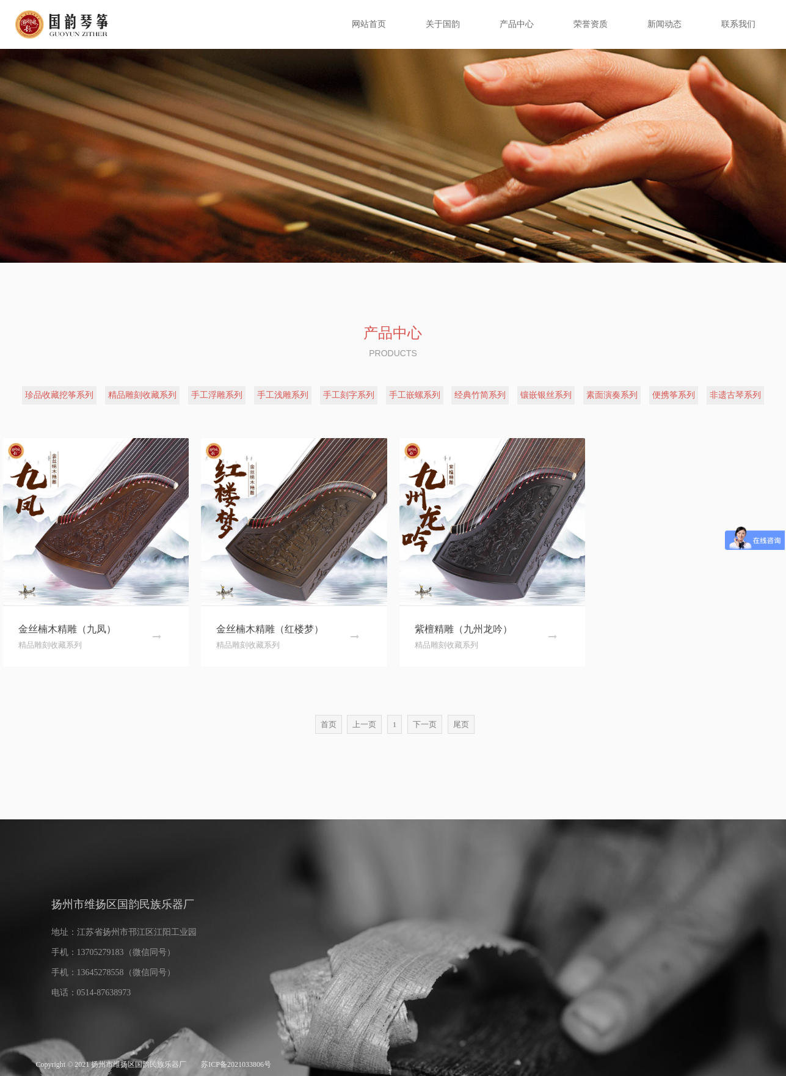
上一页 (364, 724)
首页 (329, 724)
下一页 (425, 724)
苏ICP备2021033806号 (236, 1064)
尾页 (461, 724)
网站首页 (369, 24)
